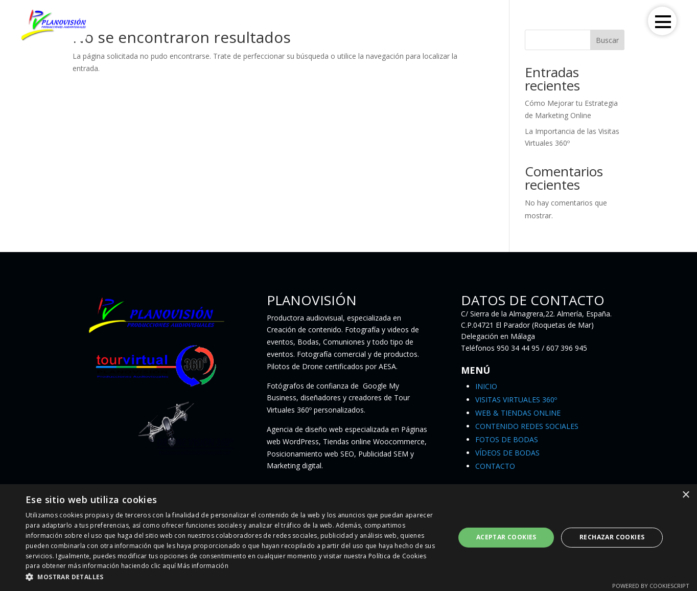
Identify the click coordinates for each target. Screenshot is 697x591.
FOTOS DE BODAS (506, 439)
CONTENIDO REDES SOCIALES (526, 426)
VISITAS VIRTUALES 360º (516, 399)
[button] (234, 577)
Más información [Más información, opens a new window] (202, 565)
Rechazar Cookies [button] (611, 537)
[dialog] (348, 537)
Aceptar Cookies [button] (506, 537)
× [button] (685, 495)
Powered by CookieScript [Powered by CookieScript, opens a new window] (650, 585)
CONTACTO (495, 466)
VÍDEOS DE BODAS (507, 453)
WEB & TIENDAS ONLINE (518, 413)
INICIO (486, 386)
